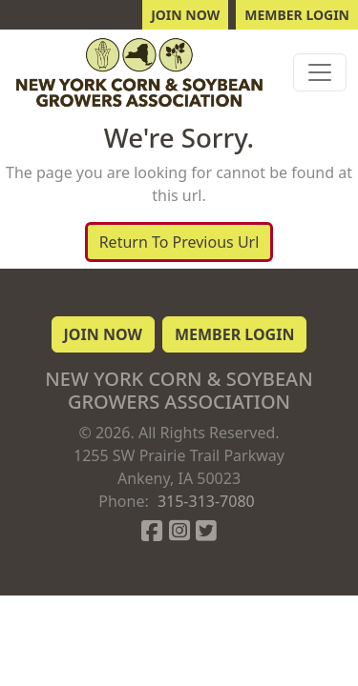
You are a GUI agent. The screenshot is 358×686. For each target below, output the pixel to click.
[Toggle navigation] (320, 72)
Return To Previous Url (179, 242)
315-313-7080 (206, 501)
